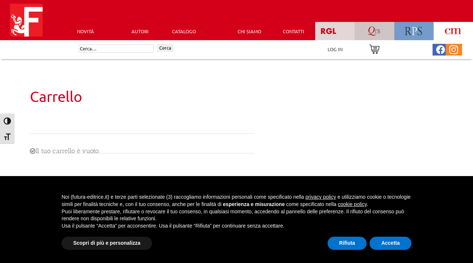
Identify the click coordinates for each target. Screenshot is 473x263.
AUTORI (140, 31)
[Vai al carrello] (374, 48)
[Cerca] (116, 48)
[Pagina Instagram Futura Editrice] (453, 49)
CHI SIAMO (249, 31)
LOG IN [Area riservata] (335, 49)
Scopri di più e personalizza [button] (106, 243)
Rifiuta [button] (347, 243)
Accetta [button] (390, 243)
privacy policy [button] (320, 197)
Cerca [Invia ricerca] (165, 48)
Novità (85, 31)
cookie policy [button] (352, 204)
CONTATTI (293, 31)
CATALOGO (184, 31)
